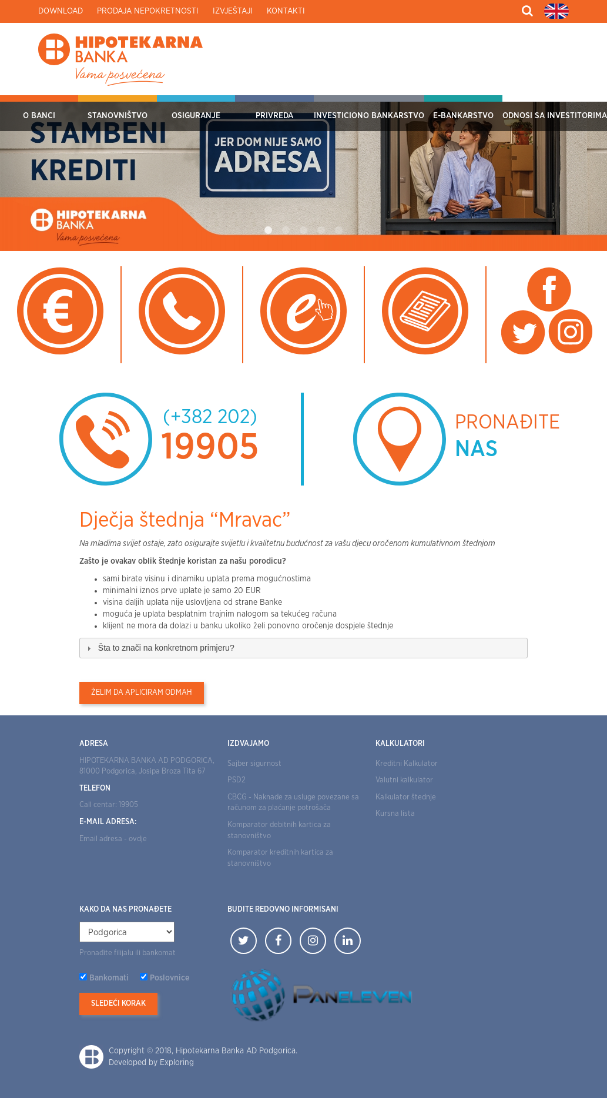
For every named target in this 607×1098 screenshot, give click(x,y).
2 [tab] (286, 230)
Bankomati (109, 978)
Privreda (274, 116)
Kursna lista (395, 814)
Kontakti (286, 11)
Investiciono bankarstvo (369, 116)
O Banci (39, 116)
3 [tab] (304, 230)
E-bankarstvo (463, 116)
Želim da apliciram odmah (141, 693)
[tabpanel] (303, 173)
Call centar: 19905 (108, 805)
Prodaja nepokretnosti (148, 11)
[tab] (303, 648)
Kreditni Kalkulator (406, 764)
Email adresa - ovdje (113, 839)
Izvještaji (233, 11)
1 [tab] (268, 230)
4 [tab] (321, 230)
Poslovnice (169, 978)
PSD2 (236, 780)
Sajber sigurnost (254, 764)
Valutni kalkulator (404, 780)
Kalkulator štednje (405, 797)
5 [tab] (339, 230)
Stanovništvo (117, 116)
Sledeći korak (118, 1003)
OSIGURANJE (196, 116)
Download (60, 11)
